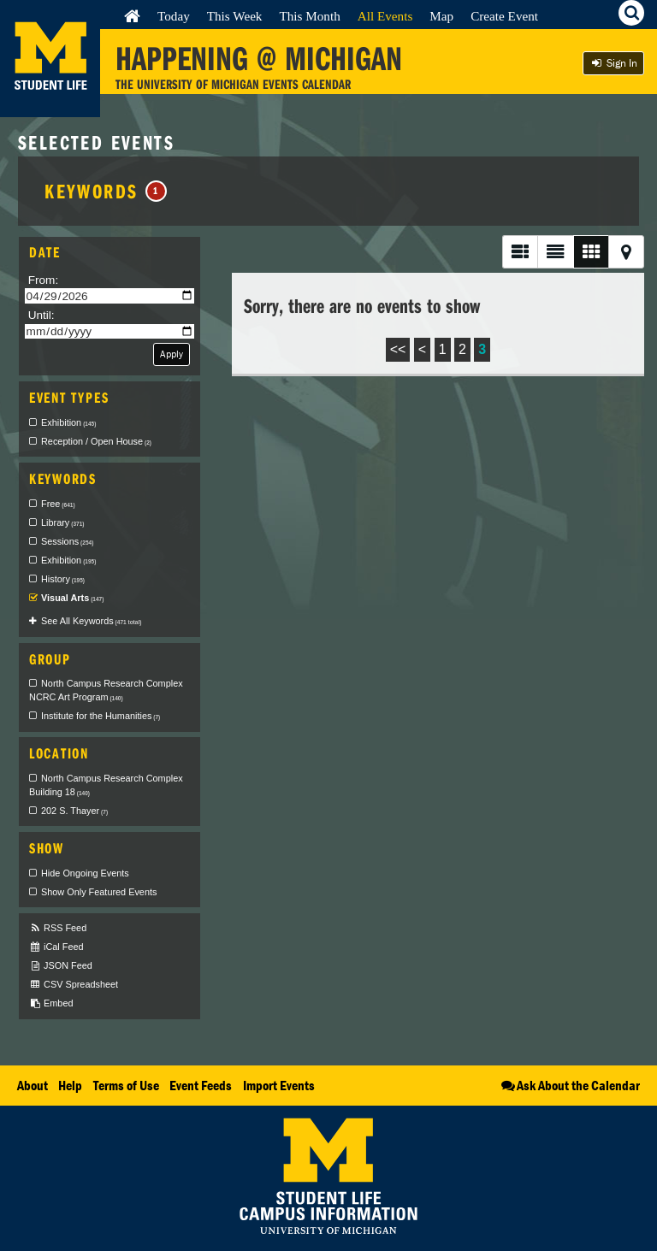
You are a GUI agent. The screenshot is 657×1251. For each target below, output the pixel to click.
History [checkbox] (63, 579)
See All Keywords (91, 621)
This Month (309, 16)
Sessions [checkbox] (67, 541)
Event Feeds (200, 1085)
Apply (171, 353)
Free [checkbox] (58, 504)
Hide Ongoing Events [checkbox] (85, 873)
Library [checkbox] (62, 522)
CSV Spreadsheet (73, 984)
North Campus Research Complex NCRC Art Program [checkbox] (106, 690)
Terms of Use (126, 1085)
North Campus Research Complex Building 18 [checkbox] (106, 785)
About (32, 1085)
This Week (235, 16)
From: (43, 280)
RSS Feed (57, 928)
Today (173, 16)
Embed (51, 1003)
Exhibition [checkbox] (68, 422)
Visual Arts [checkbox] (72, 598)
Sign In (613, 63)
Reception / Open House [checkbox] (96, 441)
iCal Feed (56, 947)
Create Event (504, 16)
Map (441, 16)
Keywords (105, 191)
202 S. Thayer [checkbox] (74, 810)
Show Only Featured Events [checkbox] (99, 892)
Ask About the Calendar (569, 1085)
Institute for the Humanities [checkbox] (100, 716)
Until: (41, 315)
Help (70, 1085)
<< (398, 349)
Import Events (279, 1085)
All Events (385, 16)
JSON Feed (60, 965)
